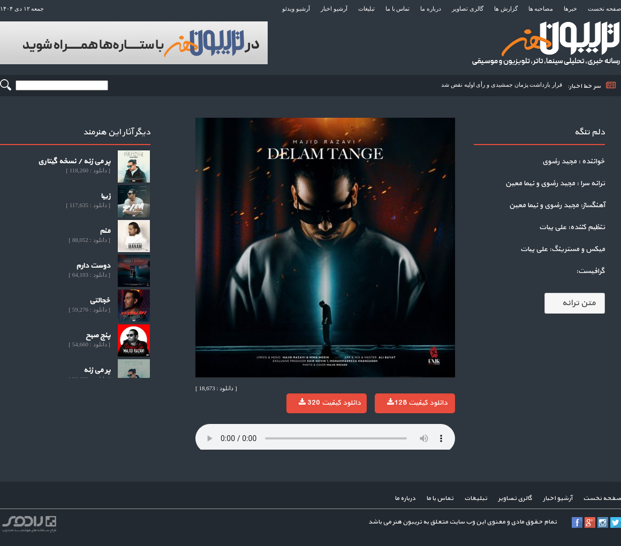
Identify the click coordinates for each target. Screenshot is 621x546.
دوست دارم (93, 265)
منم (105, 231)
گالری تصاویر (467, 8)
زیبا (105, 196)
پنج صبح (98, 335)
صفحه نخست (604, 8)
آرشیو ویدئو (296, 8)
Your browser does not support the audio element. (325, 438)
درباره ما (430, 8)
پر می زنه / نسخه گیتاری (74, 161)
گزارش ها (506, 8)
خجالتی (99, 300)
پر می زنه (97, 370)
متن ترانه (575, 303)
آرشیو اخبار (334, 8)
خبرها (570, 8)
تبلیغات (366, 8)
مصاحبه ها (541, 8)
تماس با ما (397, 8)
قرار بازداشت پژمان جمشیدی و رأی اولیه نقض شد (501, 84)
